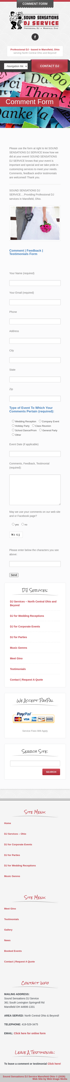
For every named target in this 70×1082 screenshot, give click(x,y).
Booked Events (13, 951)
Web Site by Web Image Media (49, 1079)
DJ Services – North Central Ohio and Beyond (33, 603)
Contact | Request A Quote (26, 679)
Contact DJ (49, 66)
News (7, 940)
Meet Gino (16, 658)
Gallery (8, 929)
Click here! (54, 1063)
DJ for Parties (18, 637)
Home (7, 823)
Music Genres (18, 647)
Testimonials (18, 669)
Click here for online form (30, 1033)
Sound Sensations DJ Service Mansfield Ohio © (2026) (34, 1076)
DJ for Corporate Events (25, 626)
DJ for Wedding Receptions (27, 615)
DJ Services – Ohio (15, 833)
